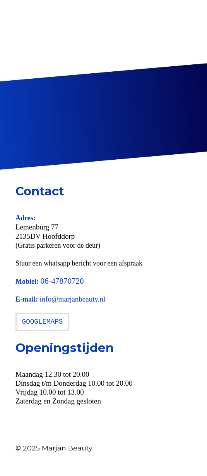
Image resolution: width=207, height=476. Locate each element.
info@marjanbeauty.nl (73, 299)
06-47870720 (62, 281)
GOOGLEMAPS (42, 321)
